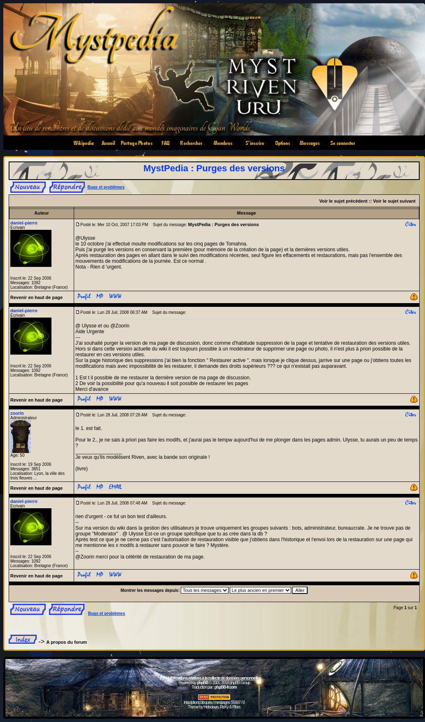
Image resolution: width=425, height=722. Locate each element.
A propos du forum (67, 642)
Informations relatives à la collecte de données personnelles (214, 678)
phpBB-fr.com (226, 687)
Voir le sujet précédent (343, 201)
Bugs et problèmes (105, 187)
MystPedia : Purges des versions (214, 168)
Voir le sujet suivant (394, 201)
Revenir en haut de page (36, 297)
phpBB (202, 682)
